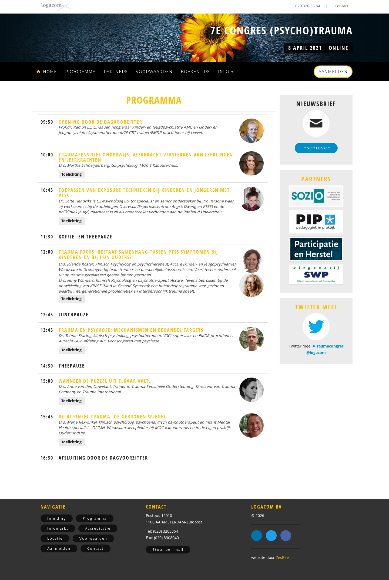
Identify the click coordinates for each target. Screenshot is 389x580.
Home (46, 71)
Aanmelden (333, 71)
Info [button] (225, 71)
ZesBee (282, 557)
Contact (341, 5)
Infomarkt (57, 528)
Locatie (55, 538)
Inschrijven (316, 147)
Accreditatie (97, 528)
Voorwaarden (154, 71)
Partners (116, 71)
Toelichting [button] (71, 174)
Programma (80, 71)
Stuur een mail (168, 549)
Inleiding (56, 518)
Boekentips (195, 71)
